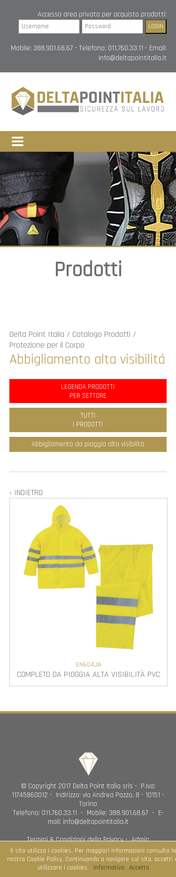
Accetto (139, 867)
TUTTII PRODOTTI (88, 420)
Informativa (108, 867)
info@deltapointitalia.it (133, 58)
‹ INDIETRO (26, 492)
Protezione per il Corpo (46, 345)
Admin (140, 839)
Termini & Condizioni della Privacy (75, 839)
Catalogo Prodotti (101, 334)
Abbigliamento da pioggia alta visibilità (87, 444)
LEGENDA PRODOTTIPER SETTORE (88, 391)
